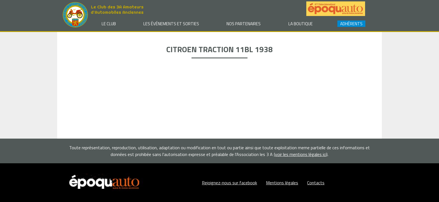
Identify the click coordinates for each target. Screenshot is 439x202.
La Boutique (300, 23)
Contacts (315, 182)
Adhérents (351, 23)
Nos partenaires (243, 23)
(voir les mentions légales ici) (301, 154)
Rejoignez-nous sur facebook (229, 182)
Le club (109, 23)
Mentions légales (282, 182)
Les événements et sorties (171, 23)
